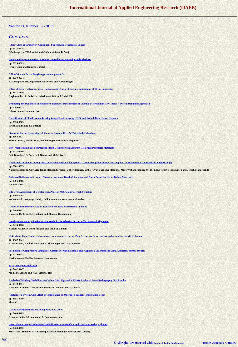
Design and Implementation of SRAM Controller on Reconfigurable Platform (50, 59)
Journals (218, 342)
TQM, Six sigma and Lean (23, 265)
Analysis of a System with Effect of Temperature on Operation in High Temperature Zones (57, 294)
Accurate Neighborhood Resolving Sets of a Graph (36, 309)
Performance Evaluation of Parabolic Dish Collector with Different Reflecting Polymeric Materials (61, 147)
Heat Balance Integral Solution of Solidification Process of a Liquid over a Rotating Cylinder (58, 324)
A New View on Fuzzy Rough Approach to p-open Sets (38, 74)
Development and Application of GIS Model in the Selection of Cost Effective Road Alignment (59, 221)
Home (207, 342)
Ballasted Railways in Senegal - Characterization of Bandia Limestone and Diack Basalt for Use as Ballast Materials (70, 177)
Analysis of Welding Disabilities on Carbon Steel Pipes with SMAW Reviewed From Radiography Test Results (67, 280)
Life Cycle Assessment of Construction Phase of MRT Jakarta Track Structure (50, 191)
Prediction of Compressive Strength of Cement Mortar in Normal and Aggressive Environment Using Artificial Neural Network (77, 250)
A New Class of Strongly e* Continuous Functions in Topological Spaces (47, 44)
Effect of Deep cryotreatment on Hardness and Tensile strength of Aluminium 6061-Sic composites (61, 88)
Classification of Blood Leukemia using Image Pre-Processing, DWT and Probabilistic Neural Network (63, 118)
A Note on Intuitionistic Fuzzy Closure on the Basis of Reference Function (48, 206)
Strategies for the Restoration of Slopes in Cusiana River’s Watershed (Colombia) (52, 133)
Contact (230, 342)
